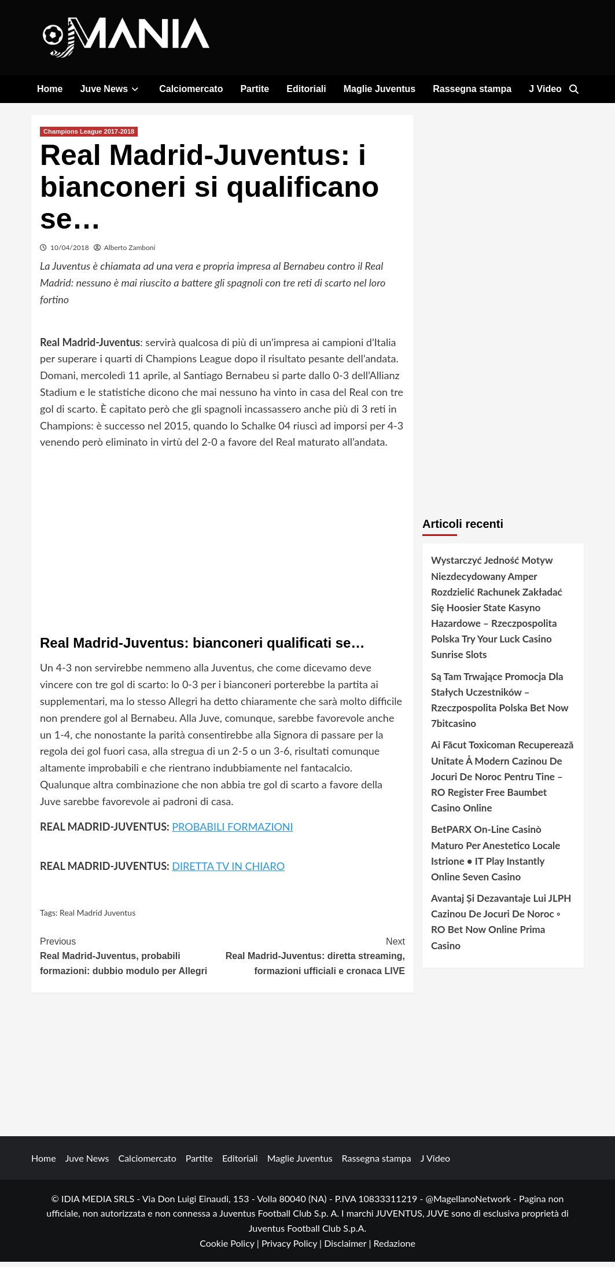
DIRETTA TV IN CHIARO (228, 871)
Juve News (111, 89)
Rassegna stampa (472, 89)
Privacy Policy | (293, 1248)
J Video (545, 89)
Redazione (394, 1248)
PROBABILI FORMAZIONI (232, 831)
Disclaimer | (348, 1248)
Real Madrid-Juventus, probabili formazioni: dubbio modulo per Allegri (131, 960)
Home (49, 89)
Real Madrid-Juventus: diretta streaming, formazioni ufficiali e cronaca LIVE (314, 960)
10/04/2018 (69, 252)
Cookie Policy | (231, 1248)
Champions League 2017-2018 (88, 136)
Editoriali (306, 89)
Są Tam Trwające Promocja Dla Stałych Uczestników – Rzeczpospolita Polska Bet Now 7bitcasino (499, 705)
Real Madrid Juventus (97, 918)
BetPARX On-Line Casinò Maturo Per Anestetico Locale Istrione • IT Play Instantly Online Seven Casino (495, 858)
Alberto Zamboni (130, 252)
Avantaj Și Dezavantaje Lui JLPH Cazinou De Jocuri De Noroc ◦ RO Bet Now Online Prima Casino (501, 927)
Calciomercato (191, 89)
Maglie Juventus (379, 89)
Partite (254, 89)
